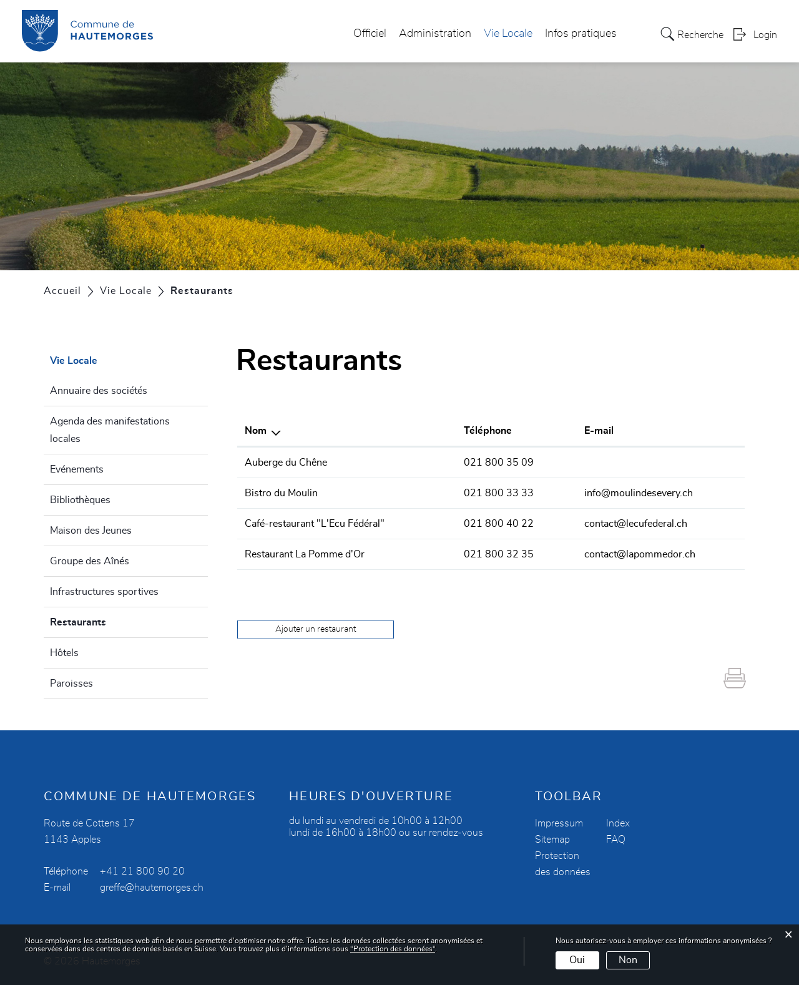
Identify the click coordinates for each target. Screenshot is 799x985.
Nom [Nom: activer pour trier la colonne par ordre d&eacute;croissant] (256, 431)
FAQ (615, 840)
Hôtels (64, 653)
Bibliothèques (80, 500)
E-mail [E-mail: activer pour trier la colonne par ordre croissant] (599, 431)
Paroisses (71, 684)
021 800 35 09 (499, 463)
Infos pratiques (581, 33)
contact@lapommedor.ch (639, 554)
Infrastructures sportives (104, 592)
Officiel (369, 33)
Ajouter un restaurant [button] (315, 629)
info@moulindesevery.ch (638, 493)
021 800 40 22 (499, 524)
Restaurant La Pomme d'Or (305, 554)
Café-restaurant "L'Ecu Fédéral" (315, 524)
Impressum (559, 823)
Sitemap (552, 840)
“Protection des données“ (392, 949)
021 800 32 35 (499, 554)
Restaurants (108, 620)
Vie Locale (508, 33)
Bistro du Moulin (281, 493)
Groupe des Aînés (89, 561)
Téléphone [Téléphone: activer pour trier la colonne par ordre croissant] (488, 431)
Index (618, 823)
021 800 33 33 (499, 493)
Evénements (77, 469)
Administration (435, 33)
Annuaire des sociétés (98, 391)
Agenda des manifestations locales (110, 430)
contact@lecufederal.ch (635, 524)
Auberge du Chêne (286, 463)
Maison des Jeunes (91, 531)
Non (628, 960)
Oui (577, 960)
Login (765, 35)
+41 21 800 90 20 (142, 871)
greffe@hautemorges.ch (151, 888)
